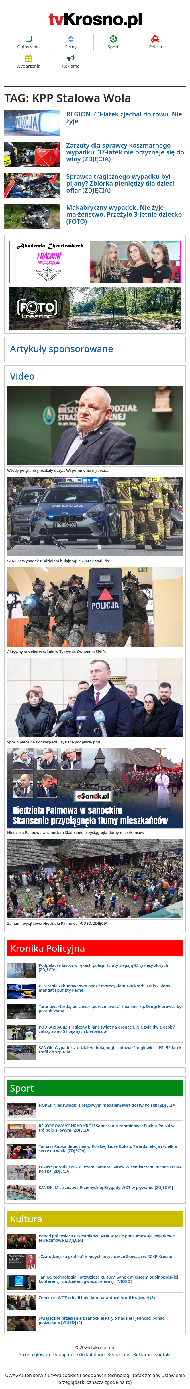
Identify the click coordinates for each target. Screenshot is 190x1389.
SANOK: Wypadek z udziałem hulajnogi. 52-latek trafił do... (59, 560)
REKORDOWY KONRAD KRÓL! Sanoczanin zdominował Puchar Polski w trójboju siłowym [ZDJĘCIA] (107, 1128)
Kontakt (162, 1354)
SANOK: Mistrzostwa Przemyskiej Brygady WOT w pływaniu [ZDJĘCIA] (106, 1187)
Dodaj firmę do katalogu (78, 1354)
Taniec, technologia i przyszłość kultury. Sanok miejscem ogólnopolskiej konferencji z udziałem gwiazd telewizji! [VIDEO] (108, 1279)
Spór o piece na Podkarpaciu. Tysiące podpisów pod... (55, 742)
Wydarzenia (28, 62)
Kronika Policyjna (47, 948)
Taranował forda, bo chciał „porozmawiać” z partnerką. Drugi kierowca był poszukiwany (111, 1008)
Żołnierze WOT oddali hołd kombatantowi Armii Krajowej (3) (97, 1297)
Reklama (71, 62)
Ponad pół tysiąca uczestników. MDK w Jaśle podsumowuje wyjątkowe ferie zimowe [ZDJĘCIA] (107, 1238)
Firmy (71, 42)
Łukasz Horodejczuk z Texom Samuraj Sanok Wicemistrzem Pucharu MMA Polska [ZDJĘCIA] (110, 1169)
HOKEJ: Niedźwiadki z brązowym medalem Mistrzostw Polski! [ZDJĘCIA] (108, 1105)
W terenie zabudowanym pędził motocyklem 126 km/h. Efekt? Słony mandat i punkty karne (104, 988)
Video (22, 376)
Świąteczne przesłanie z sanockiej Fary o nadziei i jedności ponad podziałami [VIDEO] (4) (102, 1320)
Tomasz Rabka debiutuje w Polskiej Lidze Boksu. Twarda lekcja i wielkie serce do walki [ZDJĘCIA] (108, 1148)
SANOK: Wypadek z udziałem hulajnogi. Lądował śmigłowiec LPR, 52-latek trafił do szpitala (110, 1050)
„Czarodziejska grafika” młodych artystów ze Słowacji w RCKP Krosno (105, 1256)
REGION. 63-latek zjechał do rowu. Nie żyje (124, 117)
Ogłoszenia (28, 42)
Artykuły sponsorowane (61, 348)
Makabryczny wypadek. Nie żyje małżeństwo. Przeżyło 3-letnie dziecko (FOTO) (124, 214)
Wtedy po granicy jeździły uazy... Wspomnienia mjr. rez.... (58, 470)
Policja (156, 42)
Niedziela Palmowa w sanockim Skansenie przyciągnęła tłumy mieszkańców (75, 832)
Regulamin (119, 1354)
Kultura (26, 1219)
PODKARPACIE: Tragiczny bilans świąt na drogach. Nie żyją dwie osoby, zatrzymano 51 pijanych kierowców (107, 1029)
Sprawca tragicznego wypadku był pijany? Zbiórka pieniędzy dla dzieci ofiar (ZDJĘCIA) (120, 183)
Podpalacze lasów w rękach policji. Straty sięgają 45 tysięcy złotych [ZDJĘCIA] (103, 967)
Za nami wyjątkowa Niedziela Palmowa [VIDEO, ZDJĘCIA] (58, 923)
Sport (113, 42)
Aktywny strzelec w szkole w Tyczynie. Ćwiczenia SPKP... (57, 651)
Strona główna (34, 1354)
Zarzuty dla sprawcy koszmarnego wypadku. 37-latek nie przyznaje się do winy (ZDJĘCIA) (125, 152)
